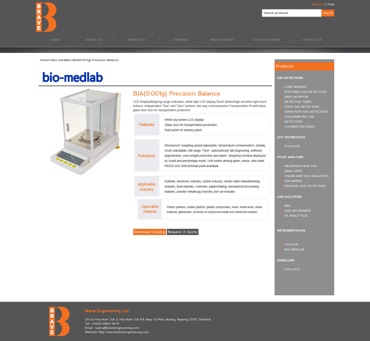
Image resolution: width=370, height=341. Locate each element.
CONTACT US (312, 40)
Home (44, 60)
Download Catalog (149, 232)
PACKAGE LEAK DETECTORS (305, 186)
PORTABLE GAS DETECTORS (306, 92)
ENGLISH (318, 4)
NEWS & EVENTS (227, 40)
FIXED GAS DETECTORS (302, 106)
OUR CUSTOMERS (271, 40)
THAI (330, 4)
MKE (288, 206)
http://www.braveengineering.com (124, 332)
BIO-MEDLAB (294, 249)
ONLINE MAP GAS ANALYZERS (307, 176)
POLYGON (292, 146)
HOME (62, 40)
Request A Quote (183, 232)
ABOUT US (100, 40)
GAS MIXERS (293, 181)
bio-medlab (61, 60)
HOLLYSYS (292, 269)
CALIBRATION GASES (300, 126)
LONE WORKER (296, 87)
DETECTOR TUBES (298, 102)
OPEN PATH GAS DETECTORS (306, 111)
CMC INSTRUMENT (298, 210)
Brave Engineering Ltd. (107, 311)
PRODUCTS (144, 40)
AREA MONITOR (296, 97)
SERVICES (188, 40)
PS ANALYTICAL (296, 215)
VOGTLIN (291, 244)
